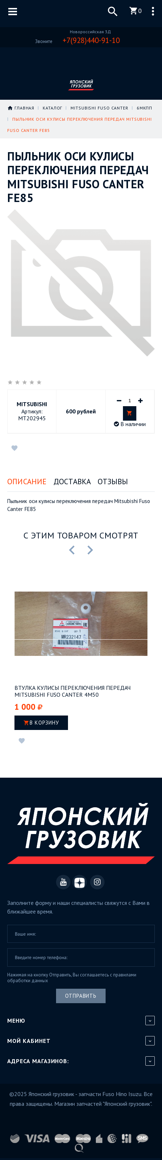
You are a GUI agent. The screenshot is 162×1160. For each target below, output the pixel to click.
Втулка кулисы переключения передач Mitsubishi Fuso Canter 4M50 (72, 691)
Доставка (72, 481)
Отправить (81, 995)
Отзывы (113, 481)
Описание (27, 481)
